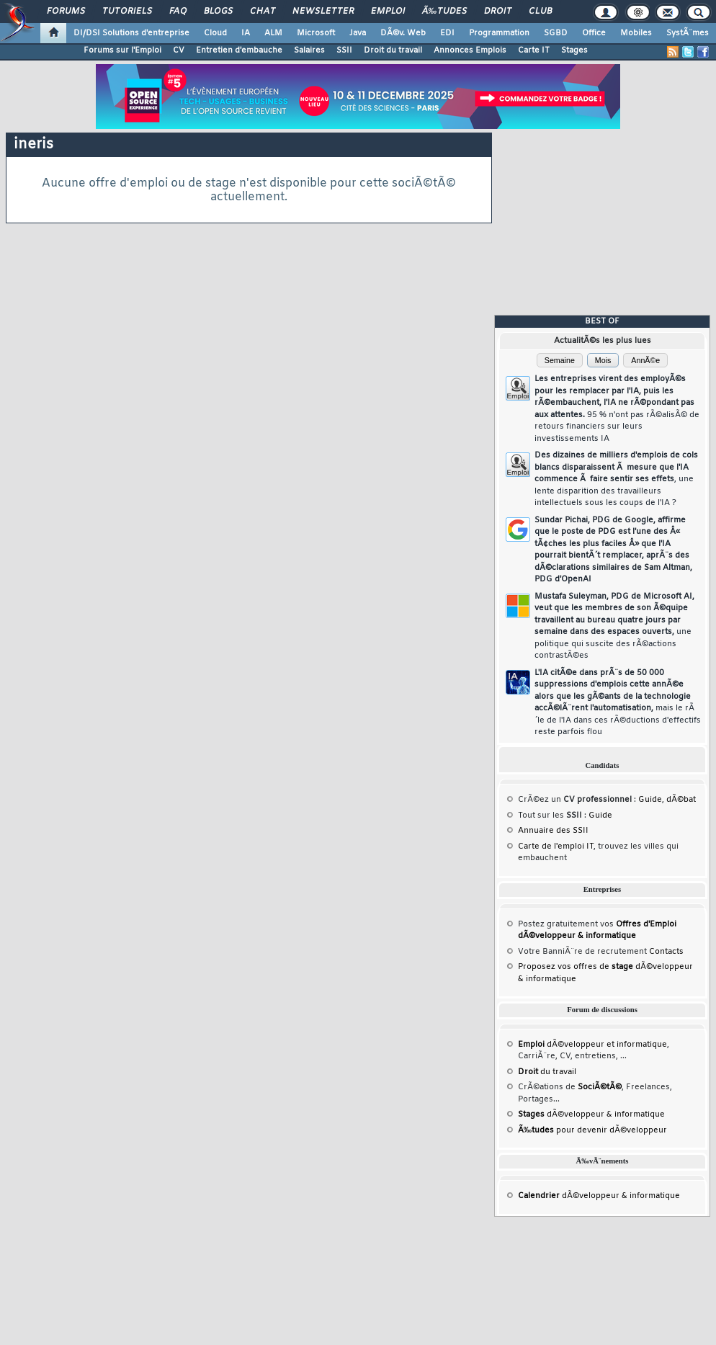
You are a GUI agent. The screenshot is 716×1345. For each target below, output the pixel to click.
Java (357, 33)
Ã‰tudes (444, 11)
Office (594, 33)
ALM (273, 33)
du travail (547, 1072)
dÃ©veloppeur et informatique (592, 1045)
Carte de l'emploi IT (556, 846)
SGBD (556, 33)
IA (245, 33)
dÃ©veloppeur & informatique (591, 1114)
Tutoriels (127, 11)
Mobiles (636, 33)
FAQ (178, 11)
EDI (447, 33)
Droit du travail (393, 50)
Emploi (388, 11)
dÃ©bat (681, 800)
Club (540, 11)
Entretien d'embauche (239, 50)
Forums (65, 11)
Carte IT (534, 50)
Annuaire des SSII (553, 831)
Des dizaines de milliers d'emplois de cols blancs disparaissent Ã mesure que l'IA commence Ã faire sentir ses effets (616, 479)
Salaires (309, 50)
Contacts (666, 952)
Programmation (499, 33)
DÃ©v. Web (403, 33)
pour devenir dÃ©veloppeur (592, 1130)
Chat (263, 11)
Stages (574, 50)
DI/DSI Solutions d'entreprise (131, 33)
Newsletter (323, 11)
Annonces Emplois (470, 50)
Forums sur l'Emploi (122, 50)
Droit (498, 11)
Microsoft (316, 33)
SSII (344, 50)
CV (178, 50)
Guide (650, 800)
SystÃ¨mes (687, 33)
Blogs (218, 11)
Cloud (215, 33)
